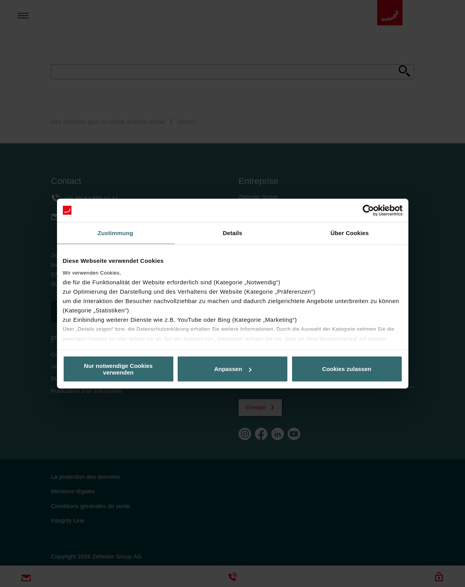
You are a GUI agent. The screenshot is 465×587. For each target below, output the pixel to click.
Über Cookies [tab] (350, 232)
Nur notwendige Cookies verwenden (118, 368)
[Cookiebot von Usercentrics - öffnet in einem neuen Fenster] (368, 210)
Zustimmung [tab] (115, 232)
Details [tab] (232, 232)
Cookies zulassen (346, 369)
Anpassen (232, 369)
